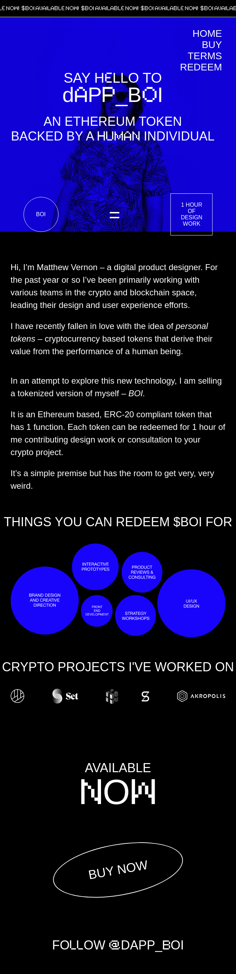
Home (207, 33)
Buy (212, 44)
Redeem (201, 67)
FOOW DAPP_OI (118, 945)
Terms (205, 55)
